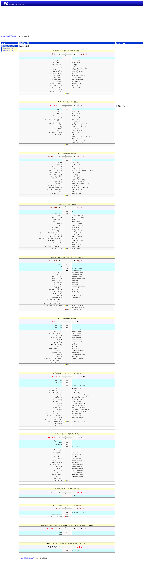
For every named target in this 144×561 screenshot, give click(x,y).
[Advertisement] (72, 20)
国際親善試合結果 (11, 36)
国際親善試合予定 (8, 50)
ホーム (3, 36)
